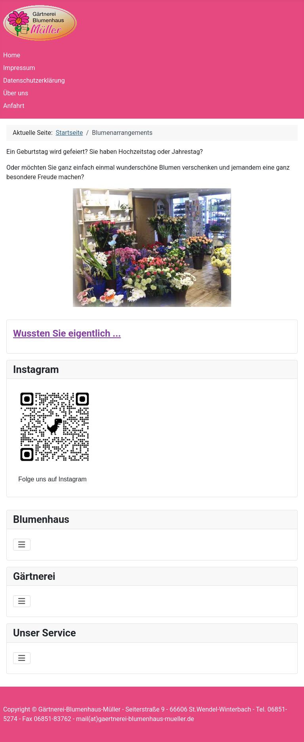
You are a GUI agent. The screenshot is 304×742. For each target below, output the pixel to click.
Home (11, 55)
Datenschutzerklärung (34, 80)
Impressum (19, 68)
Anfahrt (13, 106)
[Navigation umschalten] (21, 545)
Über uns (15, 93)
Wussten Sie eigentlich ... (67, 333)
